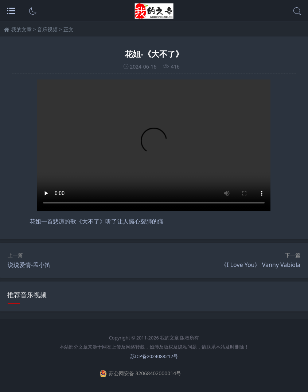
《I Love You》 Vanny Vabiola (260, 265)
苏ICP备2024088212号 (154, 356)
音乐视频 (47, 29)
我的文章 (21, 29)
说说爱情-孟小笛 (29, 265)
